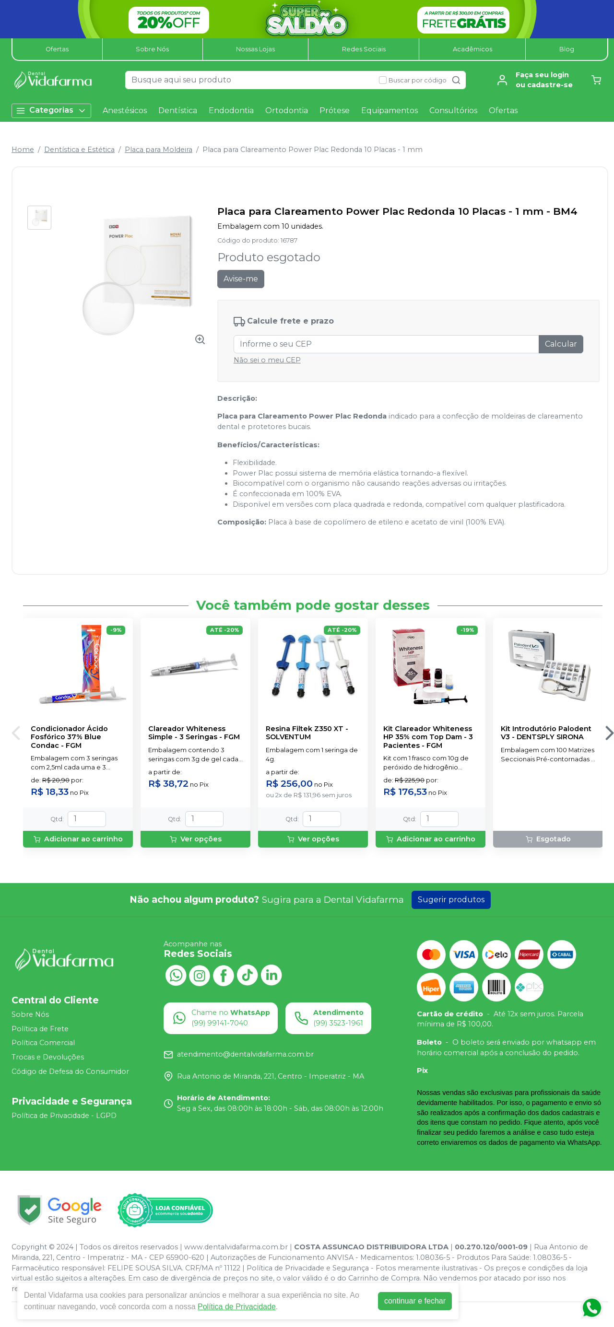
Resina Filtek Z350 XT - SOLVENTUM (307, 733)
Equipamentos (389, 110)
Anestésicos (125, 110)
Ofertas (57, 49)
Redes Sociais (364, 49)
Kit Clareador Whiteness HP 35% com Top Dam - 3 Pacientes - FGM (428, 737)
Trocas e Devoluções (48, 1057)
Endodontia (231, 110)
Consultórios (453, 110)
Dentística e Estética (79, 149)
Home (23, 149)
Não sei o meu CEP (267, 360)
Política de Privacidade (237, 1307)
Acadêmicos (472, 49)
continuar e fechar (415, 1301)
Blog (566, 49)
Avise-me (241, 278)
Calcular (561, 344)
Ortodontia (286, 110)
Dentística (177, 110)
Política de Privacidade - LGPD (64, 1115)
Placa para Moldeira (158, 149)
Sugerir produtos (451, 899)
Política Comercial (43, 1043)
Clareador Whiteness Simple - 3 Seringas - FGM (194, 733)
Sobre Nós (152, 49)
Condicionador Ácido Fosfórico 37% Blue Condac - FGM (69, 737)
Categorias (51, 110)
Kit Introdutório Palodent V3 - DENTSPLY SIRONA (546, 733)
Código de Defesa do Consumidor (70, 1071)
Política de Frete (40, 1028)
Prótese (334, 110)
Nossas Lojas (255, 49)
